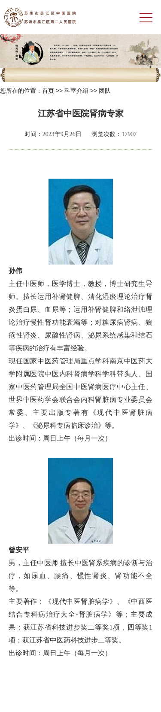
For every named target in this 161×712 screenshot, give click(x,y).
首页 (48, 90)
